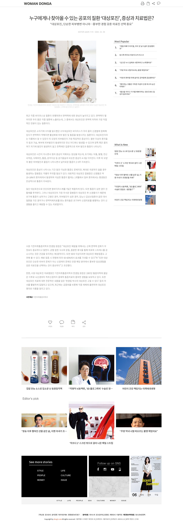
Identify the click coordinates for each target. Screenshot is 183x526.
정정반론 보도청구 (73, 515)
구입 (156, 494)
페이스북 (98, 469)
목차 (142, 494)
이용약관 (119, 515)
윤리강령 (54, 515)
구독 (149, 494)
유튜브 (112, 469)
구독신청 (41, 515)
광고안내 (48, 515)
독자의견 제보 (62, 515)
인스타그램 (105, 469)
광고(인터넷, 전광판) (102, 515)
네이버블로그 (120, 469)
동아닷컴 (85, 515)
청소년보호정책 (140, 515)
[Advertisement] (61, 224)
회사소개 (92, 515)
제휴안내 (112, 515)
